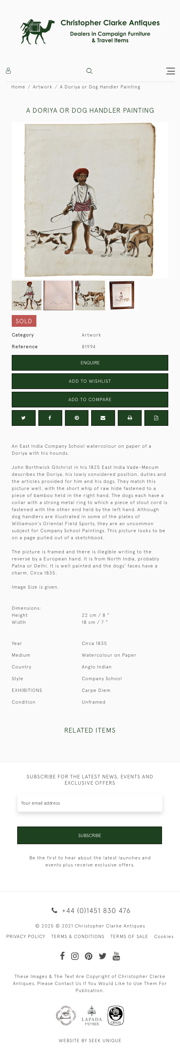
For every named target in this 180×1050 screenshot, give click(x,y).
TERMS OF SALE (129, 936)
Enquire (90, 363)
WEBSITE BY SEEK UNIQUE (90, 1040)
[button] (89, 71)
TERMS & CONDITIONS (77, 936)
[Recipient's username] (90, 803)
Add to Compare (90, 399)
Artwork (42, 87)
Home (18, 87)
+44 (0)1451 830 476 (89, 910)
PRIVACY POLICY (25, 936)
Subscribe (89, 835)
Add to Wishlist (90, 381)
